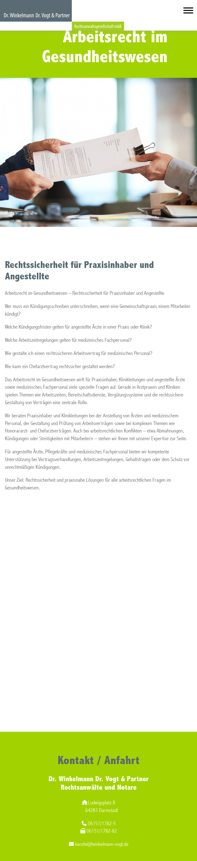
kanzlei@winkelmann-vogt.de (98, 844)
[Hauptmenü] (188, 11)
